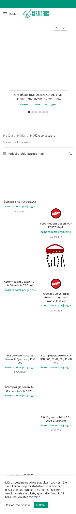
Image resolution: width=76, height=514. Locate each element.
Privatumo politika (18, 505)
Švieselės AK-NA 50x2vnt (20, 202)
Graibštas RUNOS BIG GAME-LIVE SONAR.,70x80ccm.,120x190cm (38, 97)
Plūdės (21, 135)
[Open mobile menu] (10, 14)
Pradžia (8, 135)
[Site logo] (38, 13)
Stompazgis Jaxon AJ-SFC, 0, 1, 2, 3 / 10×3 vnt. (20, 388)
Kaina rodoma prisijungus (38, 104)
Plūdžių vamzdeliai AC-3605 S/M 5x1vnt (56, 419)
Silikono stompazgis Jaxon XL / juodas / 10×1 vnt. (20, 359)
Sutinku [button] (40, 505)
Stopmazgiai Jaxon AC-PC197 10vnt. (56, 225)
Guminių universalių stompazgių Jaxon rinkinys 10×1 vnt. (56, 297)
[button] (64, 28)
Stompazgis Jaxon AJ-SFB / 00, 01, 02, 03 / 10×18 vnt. (56, 359)
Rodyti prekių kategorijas (25, 154)
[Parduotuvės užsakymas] (70, 154)
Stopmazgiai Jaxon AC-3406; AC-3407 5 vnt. (20, 283)
